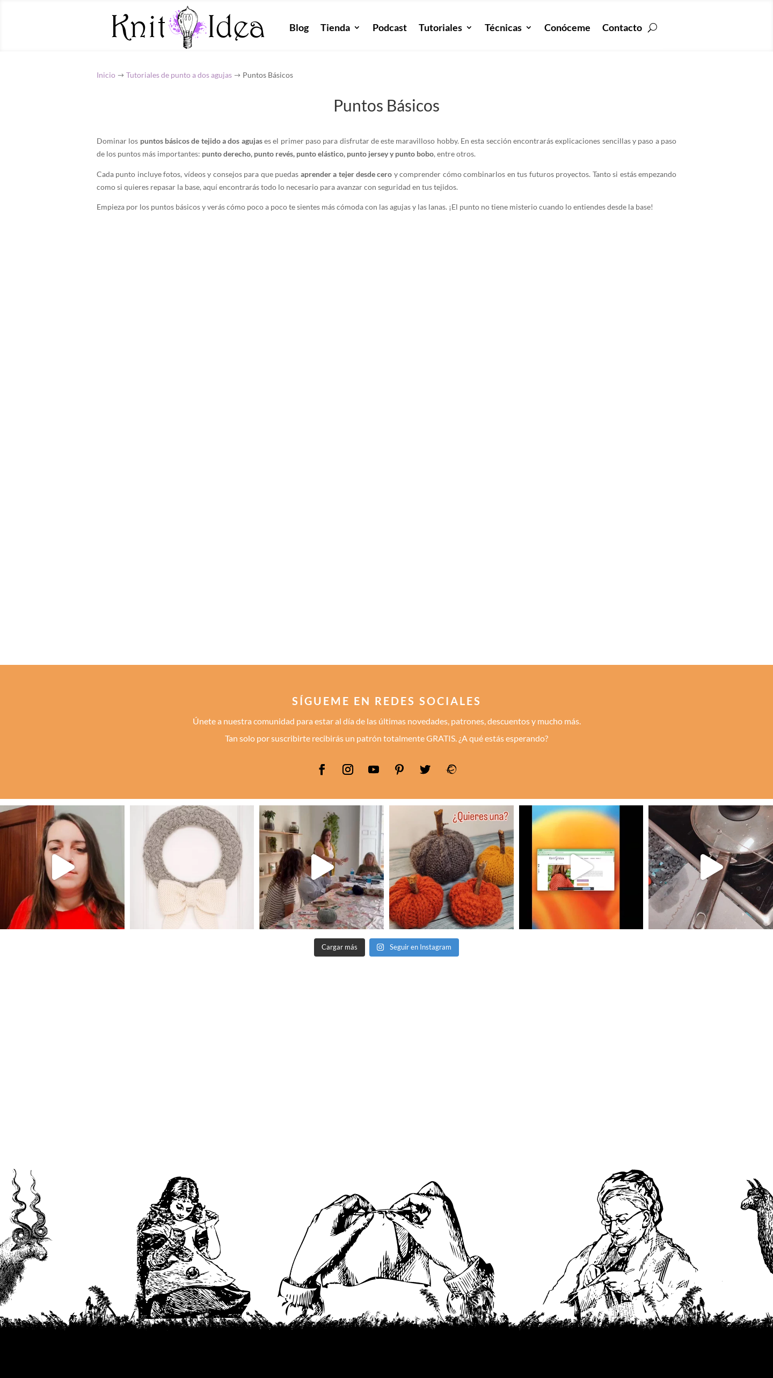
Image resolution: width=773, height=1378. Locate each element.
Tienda (335, 27)
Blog (299, 27)
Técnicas (503, 27)
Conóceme (567, 27)
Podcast (390, 27)
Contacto (622, 27)
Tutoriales (440, 27)
